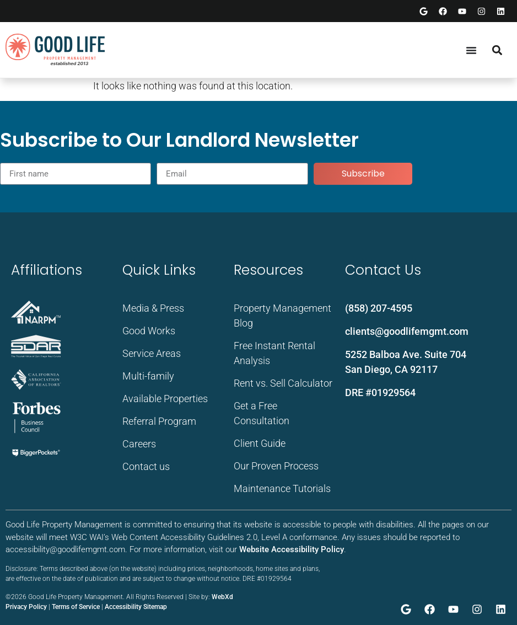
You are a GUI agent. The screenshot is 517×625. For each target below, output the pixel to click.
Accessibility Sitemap (136, 607)
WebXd (222, 597)
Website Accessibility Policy (291, 549)
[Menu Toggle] (471, 50)
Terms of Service (76, 607)
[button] (497, 50)
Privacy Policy (26, 607)
